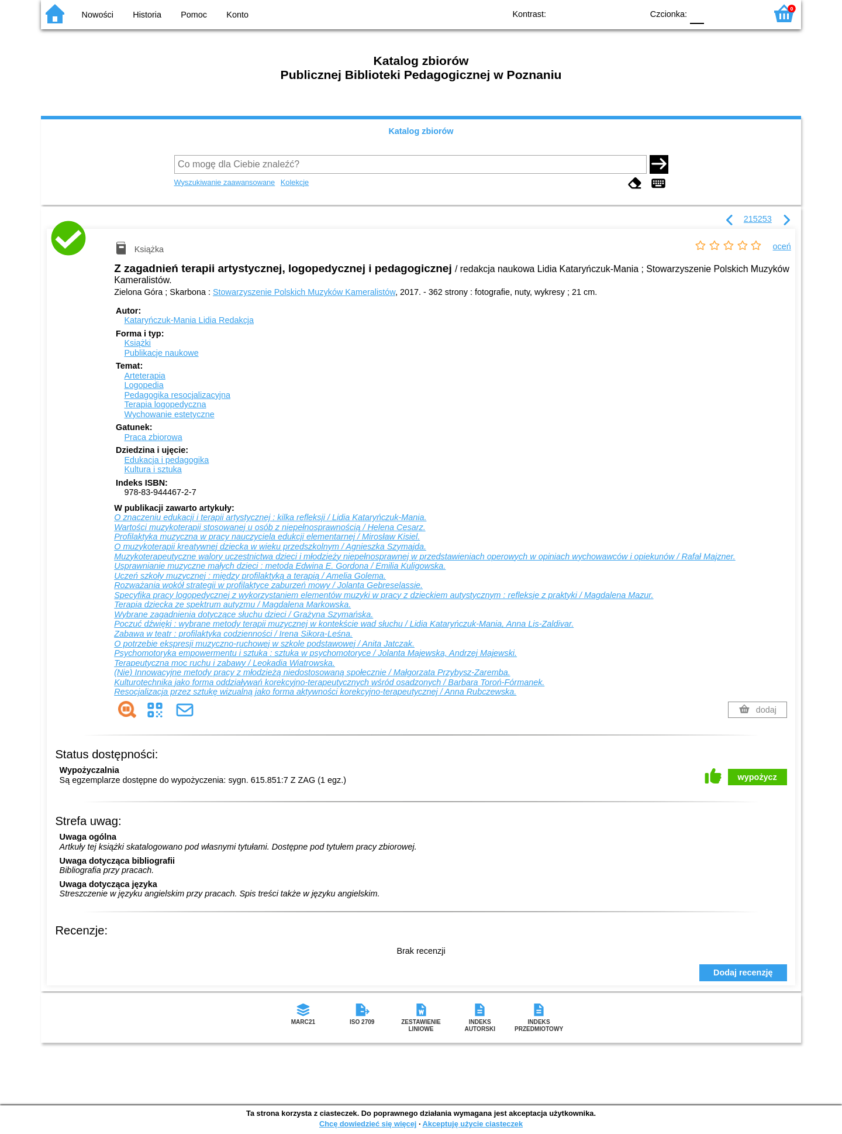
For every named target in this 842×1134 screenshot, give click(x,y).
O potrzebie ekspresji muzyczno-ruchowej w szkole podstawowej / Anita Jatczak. (264, 643)
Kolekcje (295, 182)
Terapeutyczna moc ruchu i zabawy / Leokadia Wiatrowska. (224, 663)
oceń (782, 246)
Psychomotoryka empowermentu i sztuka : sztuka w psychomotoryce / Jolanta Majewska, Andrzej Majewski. (315, 653)
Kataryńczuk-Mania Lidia (189, 320)
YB (607, 13)
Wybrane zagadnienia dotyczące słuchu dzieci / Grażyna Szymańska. (243, 614)
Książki (137, 343)
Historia (147, 14)
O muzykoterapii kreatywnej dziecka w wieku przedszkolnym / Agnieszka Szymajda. (270, 546)
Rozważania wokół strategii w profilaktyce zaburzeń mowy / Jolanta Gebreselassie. (268, 585)
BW (583, 13)
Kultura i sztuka (152, 469)
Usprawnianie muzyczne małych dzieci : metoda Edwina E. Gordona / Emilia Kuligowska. (280, 566)
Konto (237, 14)
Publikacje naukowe (161, 353)
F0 (696, 13)
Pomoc (194, 14)
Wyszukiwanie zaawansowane (224, 182)
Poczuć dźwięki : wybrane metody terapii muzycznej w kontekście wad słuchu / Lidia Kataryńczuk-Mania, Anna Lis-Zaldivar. (344, 623)
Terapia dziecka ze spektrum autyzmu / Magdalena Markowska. (232, 604)
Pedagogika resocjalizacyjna (177, 395)
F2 (744, 13)
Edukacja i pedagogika (166, 460)
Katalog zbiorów (420, 131)
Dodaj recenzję (743, 972)
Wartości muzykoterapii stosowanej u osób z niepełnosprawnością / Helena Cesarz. (269, 527)
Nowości (97, 14)
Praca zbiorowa (153, 437)
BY (630, 13)
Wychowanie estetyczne (169, 414)
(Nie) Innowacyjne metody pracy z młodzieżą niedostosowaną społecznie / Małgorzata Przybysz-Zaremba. (312, 672)
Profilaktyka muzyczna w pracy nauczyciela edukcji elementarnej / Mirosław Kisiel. (267, 536)
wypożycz (757, 777)
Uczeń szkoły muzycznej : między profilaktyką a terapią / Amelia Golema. (250, 575)
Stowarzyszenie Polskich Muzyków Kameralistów (304, 292)
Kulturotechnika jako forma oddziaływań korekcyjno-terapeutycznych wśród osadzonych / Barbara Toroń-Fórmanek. (329, 682)
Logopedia (143, 385)
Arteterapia (144, 375)
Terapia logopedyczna (165, 404)
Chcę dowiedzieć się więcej (367, 1123)
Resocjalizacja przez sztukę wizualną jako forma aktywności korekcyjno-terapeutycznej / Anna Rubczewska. (315, 691)
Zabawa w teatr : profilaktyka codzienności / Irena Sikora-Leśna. (233, 633)
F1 (717, 13)
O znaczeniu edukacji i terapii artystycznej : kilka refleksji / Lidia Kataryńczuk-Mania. (270, 517)
